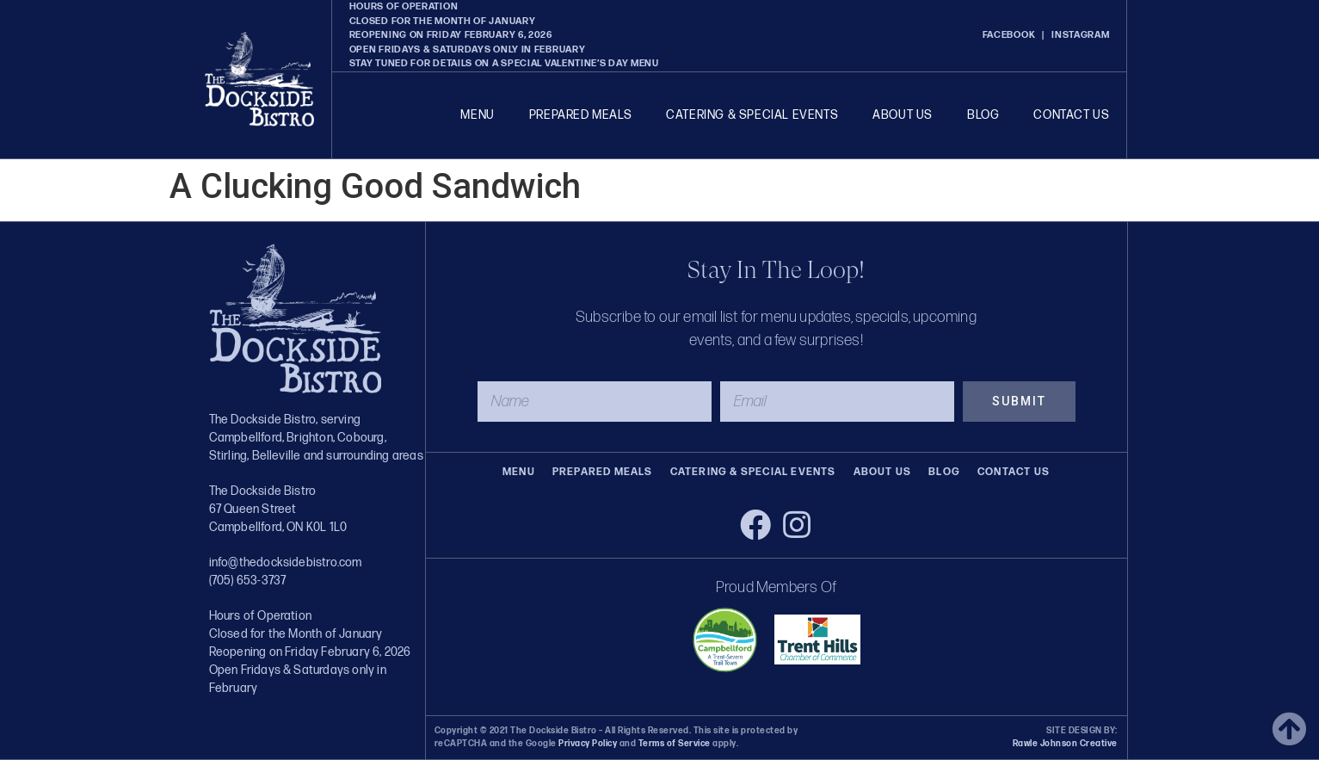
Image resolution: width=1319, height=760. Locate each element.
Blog (983, 115)
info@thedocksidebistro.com (285, 562)
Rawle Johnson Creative (1065, 743)
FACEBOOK (1009, 34)
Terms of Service (673, 743)
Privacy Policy (587, 743)
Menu (477, 115)
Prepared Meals (580, 115)
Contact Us (1071, 115)
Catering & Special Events (752, 115)
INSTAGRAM (1080, 34)
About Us (902, 115)
